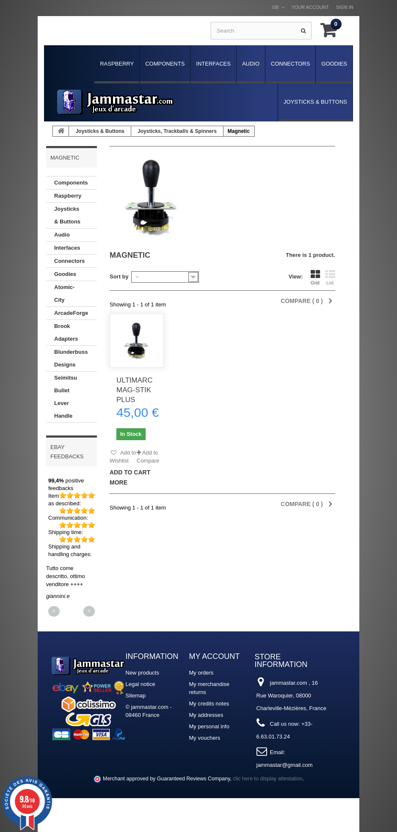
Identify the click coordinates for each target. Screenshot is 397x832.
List (330, 277)
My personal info (209, 726)
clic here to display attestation (268, 779)
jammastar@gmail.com (284, 765)
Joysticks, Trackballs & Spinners (177, 131)
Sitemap (136, 695)
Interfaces (213, 64)
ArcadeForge (71, 313)
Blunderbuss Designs (71, 358)
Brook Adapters (66, 332)
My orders (201, 672)
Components (165, 64)
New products (142, 672)
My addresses (206, 715)
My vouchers (205, 738)
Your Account (310, 7)
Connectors (290, 64)
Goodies (334, 64)
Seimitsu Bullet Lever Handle (65, 397)
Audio (250, 64)
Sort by (119, 276)
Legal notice (140, 684)
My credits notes (209, 703)
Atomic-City (64, 293)
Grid (315, 277)
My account (214, 656)
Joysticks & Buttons (315, 102)
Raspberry (117, 64)
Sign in (344, 7)
